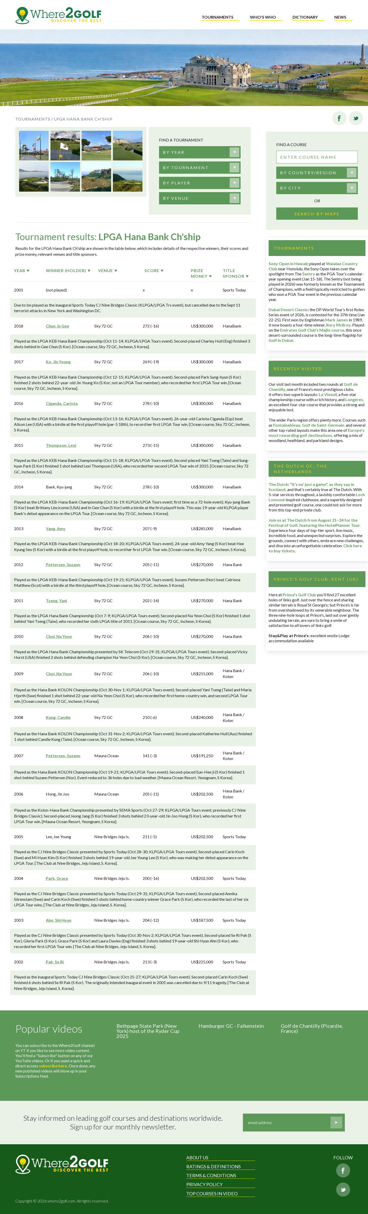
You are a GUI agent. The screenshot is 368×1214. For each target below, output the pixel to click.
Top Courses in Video (212, 1193)
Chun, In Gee (57, 325)
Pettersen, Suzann (63, 564)
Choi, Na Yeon (59, 636)
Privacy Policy (204, 1184)
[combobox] (200, 152)
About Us (197, 1157)
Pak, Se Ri (55, 961)
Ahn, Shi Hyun (58, 920)
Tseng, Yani (56, 600)
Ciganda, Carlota (62, 403)
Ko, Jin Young (58, 361)
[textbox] (174, 152)
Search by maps (317, 213)
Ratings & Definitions (213, 1166)
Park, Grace (57, 878)
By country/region (308, 172)
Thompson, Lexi (61, 445)
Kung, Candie (58, 717)
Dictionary (305, 17)
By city (290, 187)
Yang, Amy (55, 528)
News (340, 17)
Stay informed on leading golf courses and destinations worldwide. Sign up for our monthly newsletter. (122, 1122)
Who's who (263, 17)
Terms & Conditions (211, 1175)
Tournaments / (34, 118)
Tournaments (217, 17)
